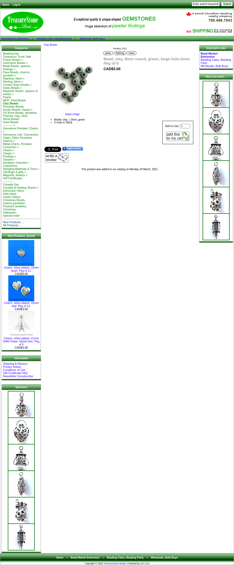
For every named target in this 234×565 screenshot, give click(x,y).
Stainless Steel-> (13, 78)
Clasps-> (8, 153)
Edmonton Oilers (13, 190)
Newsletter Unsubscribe (18, 376)
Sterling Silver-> (13, 81)
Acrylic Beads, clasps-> (17, 109)
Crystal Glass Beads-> (17, 84)
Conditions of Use (14, 369)
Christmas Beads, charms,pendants (14, 201)
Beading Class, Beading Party (54, 38)
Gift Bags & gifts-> (14, 172)
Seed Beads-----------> (10, 124)
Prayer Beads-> (13, 59)
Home (5, 4)
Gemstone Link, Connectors (20, 134)
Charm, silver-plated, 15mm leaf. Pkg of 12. (21, 303)
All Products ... (12, 225)
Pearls (7, 97)
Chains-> (8, 150)
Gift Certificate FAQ (15, 373)
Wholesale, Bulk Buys (92, 38)
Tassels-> (9, 159)
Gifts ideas (9, 193)
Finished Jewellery (14, 206)
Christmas (9, 209)
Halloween (9, 212)
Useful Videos (11, 196)
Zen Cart (144, 563)
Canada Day (11, 184)
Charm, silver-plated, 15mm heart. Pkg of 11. (21, 267)
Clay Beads (50, 44)
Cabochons (10, 165)
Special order (11, 215)
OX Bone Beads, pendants (20, 112)
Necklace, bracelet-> (16, 162)
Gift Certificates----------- (12, 180)
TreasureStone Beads (115, 563)
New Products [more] (21, 236)
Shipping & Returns (15, 363)
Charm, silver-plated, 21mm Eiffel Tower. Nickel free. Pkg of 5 (21, 340)
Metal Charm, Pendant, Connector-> (17, 145)
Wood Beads (11, 119)
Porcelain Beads (13, 106)
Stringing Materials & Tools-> (21, 168)
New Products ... (13, 222)
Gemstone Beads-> (15, 62)
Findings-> (9, 156)
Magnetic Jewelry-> (15, 175)
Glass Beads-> (12, 87)
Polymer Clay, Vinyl (15, 115)
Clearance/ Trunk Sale (17, 56)
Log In (16, 4)
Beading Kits (11, 53)
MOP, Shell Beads (14, 100)
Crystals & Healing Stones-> (21, 187)
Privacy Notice (12, 366)
